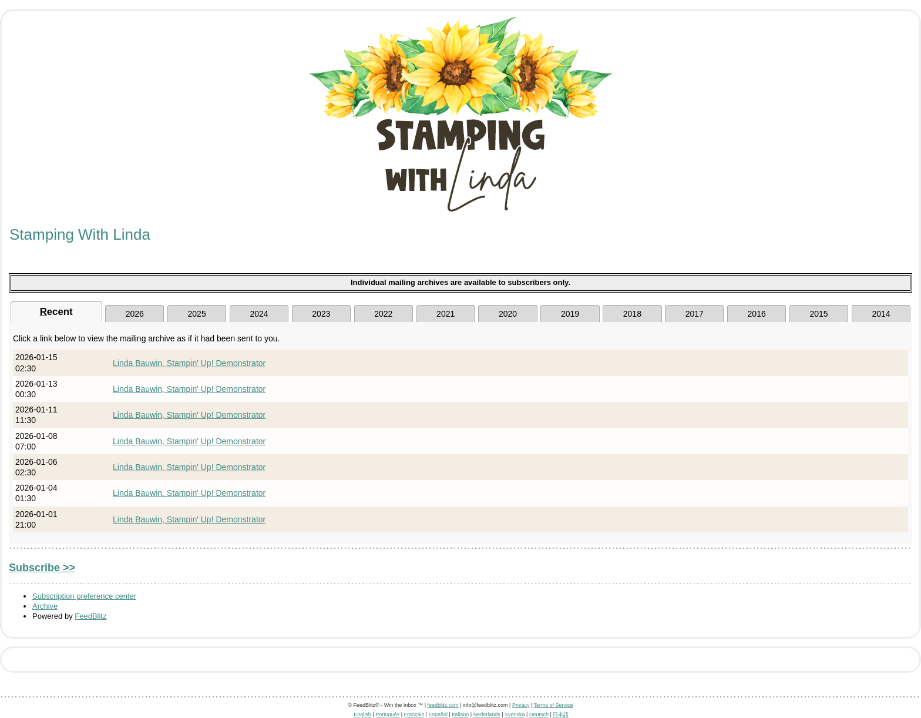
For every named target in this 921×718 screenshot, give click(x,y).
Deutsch (539, 714)
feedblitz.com (443, 705)
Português (387, 714)
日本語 (561, 714)
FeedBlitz (90, 616)
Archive (45, 606)
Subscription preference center (84, 596)
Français (414, 714)
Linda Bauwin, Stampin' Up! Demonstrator (189, 363)
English (362, 714)
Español (438, 714)
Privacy (521, 705)
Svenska (515, 714)
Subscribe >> (42, 567)
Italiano (460, 714)
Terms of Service (553, 705)
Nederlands (486, 714)
